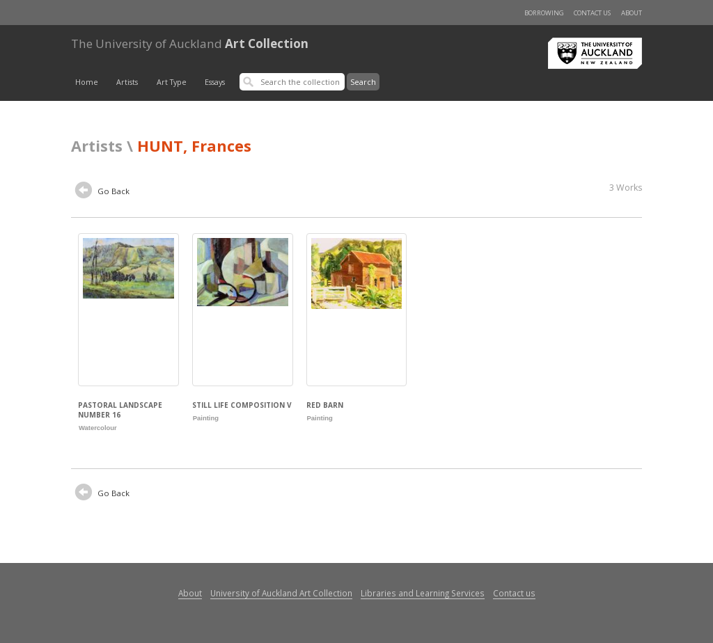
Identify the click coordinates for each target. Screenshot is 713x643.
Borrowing (544, 12)
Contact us (592, 12)
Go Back (102, 192)
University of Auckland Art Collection (281, 592)
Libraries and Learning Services (423, 592)
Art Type (172, 82)
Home (86, 82)
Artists (127, 82)
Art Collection (189, 43)
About (631, 12)
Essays (215, 82)
